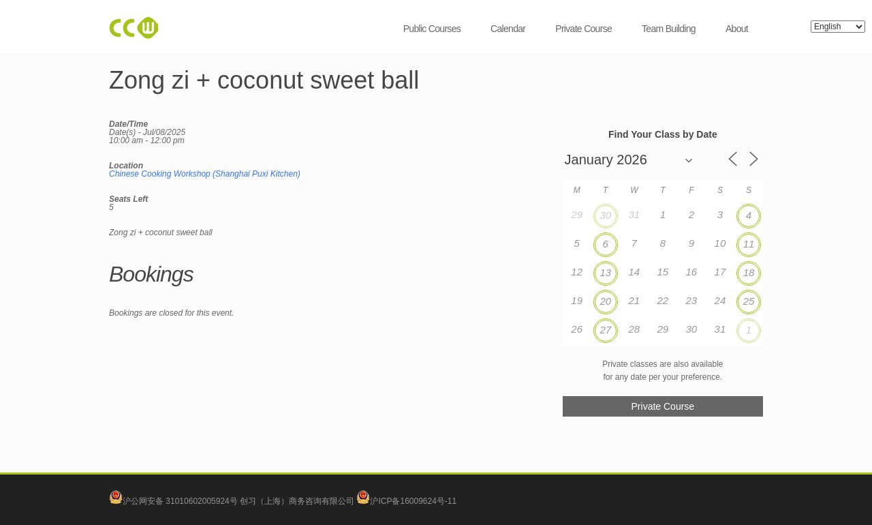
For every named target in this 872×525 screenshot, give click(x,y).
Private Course (583, 28)
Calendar (507, 28)
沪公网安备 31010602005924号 (180, 501)
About (737, 28)
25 (749, 301)
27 (605, 329)
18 (749, 272)
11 (749, 244)
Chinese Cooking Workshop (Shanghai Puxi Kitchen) (204, 174)
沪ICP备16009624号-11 (406, 501)
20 (605, 301)
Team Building (669, 28)
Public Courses (432, 28)
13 (605, 272)
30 (605, 215)
